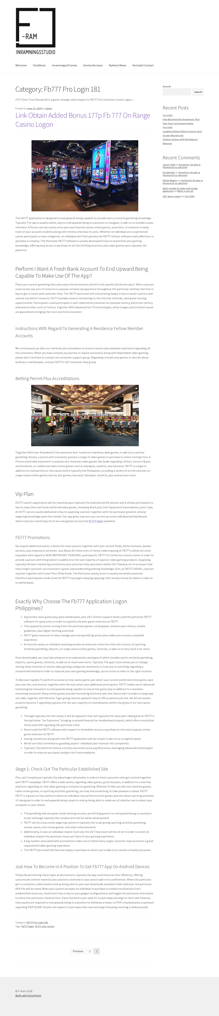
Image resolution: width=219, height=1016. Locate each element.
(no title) (168, 115)
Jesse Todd (169, 164)
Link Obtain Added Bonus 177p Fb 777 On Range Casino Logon (82, 120)
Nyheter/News (117, 65)
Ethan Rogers (170, 180)
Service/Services (93, 65)
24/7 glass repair (172, 196)
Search (167, 86)
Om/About (39, 65)
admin (48, 108)
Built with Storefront (28, 995)
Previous (78, 951)
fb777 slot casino (44, 926)
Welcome (21, 65)
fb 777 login (96, 521)
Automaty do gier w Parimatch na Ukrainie (181, 166)
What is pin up (185, 191)
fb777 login (27, 926)
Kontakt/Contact (143, 65)
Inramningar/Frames (64, 65)
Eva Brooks (169, 172)
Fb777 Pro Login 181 (37, 922)
